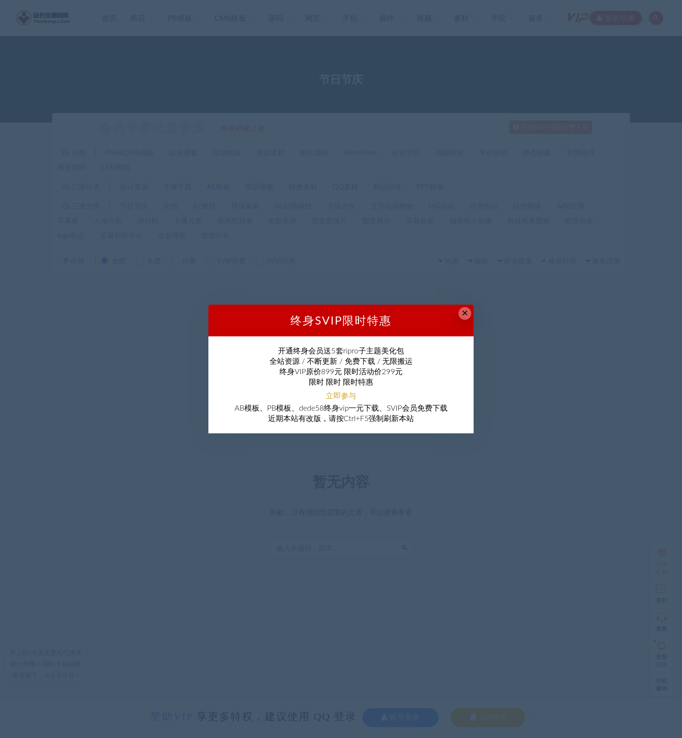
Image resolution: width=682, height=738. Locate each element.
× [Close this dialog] (465, 313)
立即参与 (341, 395)
